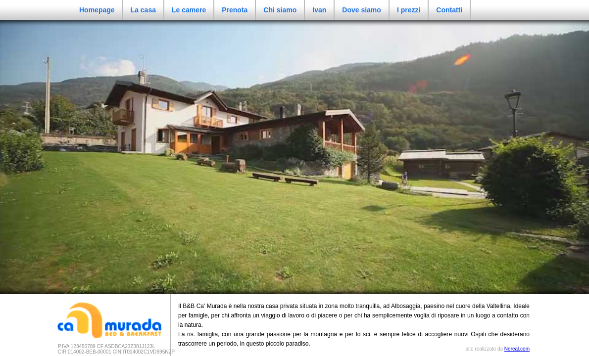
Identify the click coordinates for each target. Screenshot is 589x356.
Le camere (189, 10)
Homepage (97, 10)
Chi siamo (279, 10)
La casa (143, 10)
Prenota (234, 10)
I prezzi (408, 10)
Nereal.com (517, 349)
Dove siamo (361, 10)
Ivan (319, 10)
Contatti (449, 10)
